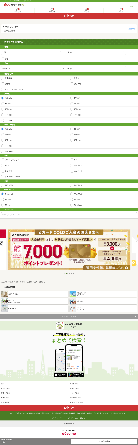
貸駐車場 (77, 84)
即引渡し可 (78, 165)
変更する (132, 29)
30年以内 (8, 120)
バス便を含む (10, 151)
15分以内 (77, 140)
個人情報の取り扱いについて (102, 413)
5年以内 (77, 104)
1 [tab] (64, 273)
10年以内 (8, 109)
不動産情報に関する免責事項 (84, 413)
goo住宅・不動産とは (15, 413)
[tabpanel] (69, 250)
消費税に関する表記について (119, 413)
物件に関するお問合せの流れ (60, 413)
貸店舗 (76, 78)
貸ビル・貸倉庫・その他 (14, 89)
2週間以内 (78, 205)
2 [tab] (66, 273)
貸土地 (7, 84)
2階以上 (8, 165)
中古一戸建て (74, 393)
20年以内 (8, 115)
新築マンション (6, 388)
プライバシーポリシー (58, 418)
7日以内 (8, 205)
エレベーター (79, 171)
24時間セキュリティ (13, 160)
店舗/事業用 (5, 402)
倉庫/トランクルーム (77, 402)
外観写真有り (79, 185)
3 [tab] (68, 273)
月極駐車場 (74, 384)
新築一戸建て (5, 393)
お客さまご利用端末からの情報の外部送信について (36, 413)
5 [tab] (71, 273)
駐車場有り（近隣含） (13, 177)
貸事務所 (8, 78)
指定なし (8, 98)
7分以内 (77, 135)
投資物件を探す (75, 398)
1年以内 (77, 98)
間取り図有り (10, 185)
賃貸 (2, 384)
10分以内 (8, 140)
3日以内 (77, 200)
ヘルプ (67, 418)
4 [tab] (70, 273)
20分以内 (8, 146)
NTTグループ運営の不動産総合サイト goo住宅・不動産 (17, 1)
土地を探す (5, 398)
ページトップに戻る (69, 316)
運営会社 (82, 418)
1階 (75, 160)
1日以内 (8, 200)
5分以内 (8, 135)
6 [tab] (73, 273)
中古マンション (75, 388)
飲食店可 (8, 171)
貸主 (6, 59)
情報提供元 (72, 413)
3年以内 (8, 104)
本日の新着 (78, 194)
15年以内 (77, 109)
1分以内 (77, 129)
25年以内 (77, 115)
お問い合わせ (74, 418)
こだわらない (10, 194)
